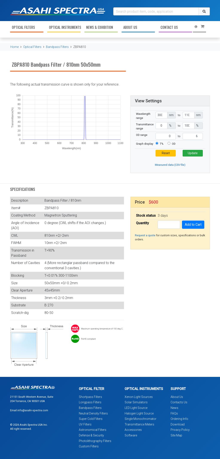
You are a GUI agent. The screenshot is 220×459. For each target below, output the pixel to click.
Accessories (133, 429)
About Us (130, 27)
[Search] (156, 11)
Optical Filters (23, 27)
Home (14, 47)
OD (174, 143)
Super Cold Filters (90, 419)
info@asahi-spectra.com (32, 410)
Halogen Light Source (139, 413)
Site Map (176, 435)
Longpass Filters (90, 402)
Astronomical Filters (92, 429)
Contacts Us (179, 402)
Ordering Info (179, 419)
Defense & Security (91, 435)
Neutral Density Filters (93, 413)
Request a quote (145, 235)
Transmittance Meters (139, 424)
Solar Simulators (136, 402)
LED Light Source (136, 408)
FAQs (174, 413)
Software (131, 435)
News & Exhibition (99, 27)
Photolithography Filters (95, 441)
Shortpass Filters (90, 397)
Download (178, 424)
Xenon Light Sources (139, 397)
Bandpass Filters (57, 47)
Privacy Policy (180, 429)
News (174, 408)
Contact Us (169, 27)
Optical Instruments (65, 27)
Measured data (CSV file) (170, 164)
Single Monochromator (140, 419)
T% (161, 143)
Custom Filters (89, 446)
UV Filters (85, 424)
